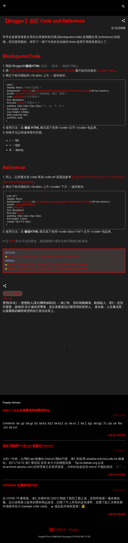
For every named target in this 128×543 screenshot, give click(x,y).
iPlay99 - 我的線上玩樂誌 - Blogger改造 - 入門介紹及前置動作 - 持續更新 (47, 264)
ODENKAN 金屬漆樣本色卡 (20, 485)
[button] (123, 21)
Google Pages (106, 70)
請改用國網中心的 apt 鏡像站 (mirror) (28, 445)
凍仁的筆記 (24, 5)
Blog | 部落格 (12, 293)
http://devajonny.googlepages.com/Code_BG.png (42, 70)
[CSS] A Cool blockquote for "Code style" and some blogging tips (43, 256)
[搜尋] (123, 7)
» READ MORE (116, 435)
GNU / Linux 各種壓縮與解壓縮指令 (26, 410)
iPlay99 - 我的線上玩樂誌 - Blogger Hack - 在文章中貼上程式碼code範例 (47, 268)
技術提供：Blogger (64, 529)
